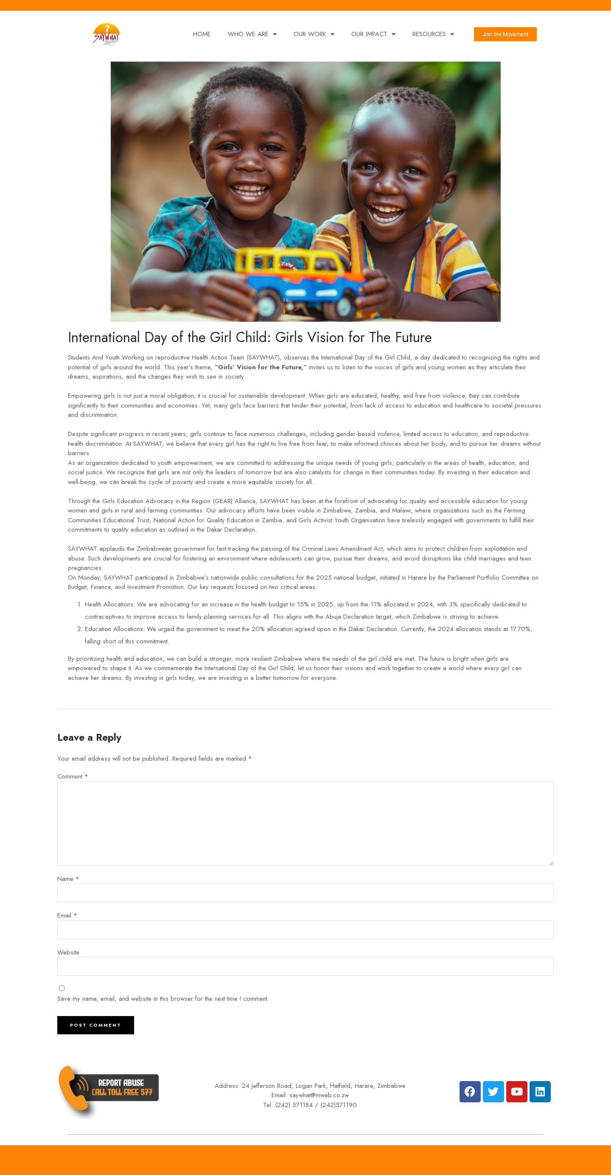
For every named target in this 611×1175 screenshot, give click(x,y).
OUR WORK (314, 34)
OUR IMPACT (373, 34)
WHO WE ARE (252, 34)
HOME (202, 34)
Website (68, 952)
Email (67, 915)
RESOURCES (433, 34)
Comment (72, 776)
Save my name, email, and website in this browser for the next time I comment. (163, 998)
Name (68, 878)
